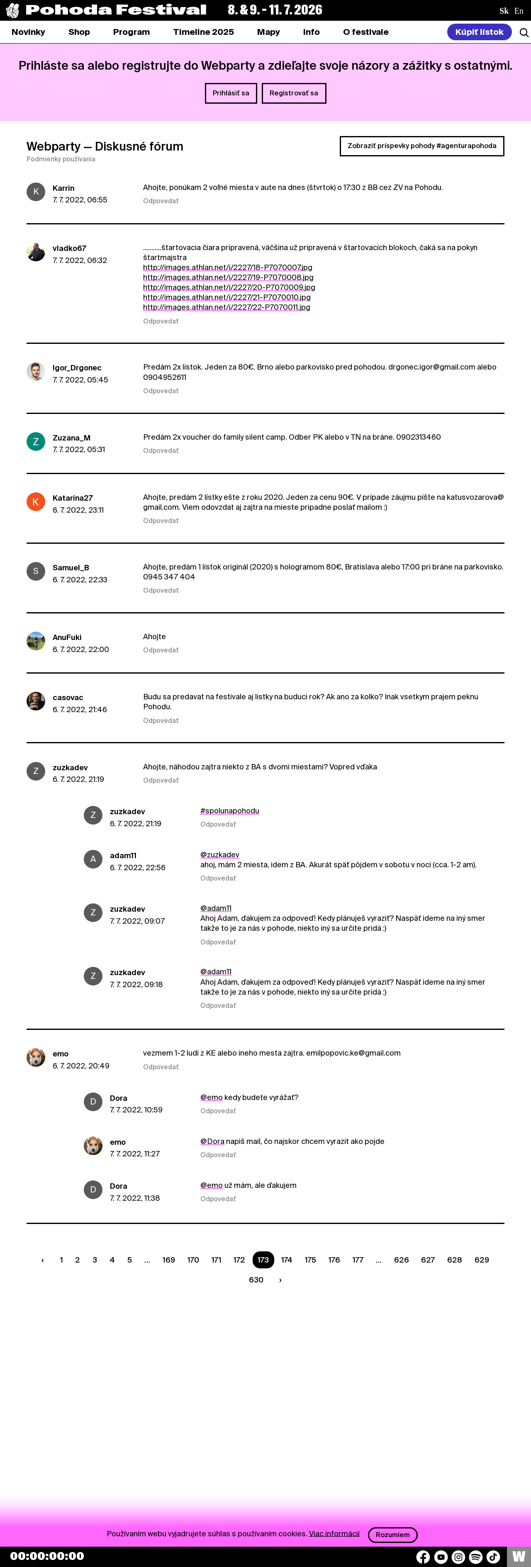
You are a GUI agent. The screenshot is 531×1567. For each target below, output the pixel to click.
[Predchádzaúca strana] (44, 1259)
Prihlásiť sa (231, 93)
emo (60, 1053)
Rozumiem (393, 1535)
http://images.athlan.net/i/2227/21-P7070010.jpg (227, 297)
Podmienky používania (61, 159)
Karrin (63, 188)
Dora (118, 1098)
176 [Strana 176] (334, 1260)
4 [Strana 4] (112, 1260)
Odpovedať (161, 201)
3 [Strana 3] (95, 1260)
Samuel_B (71, 567)
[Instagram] (458, 1557)
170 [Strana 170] (193, 1260)
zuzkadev (70, 767)
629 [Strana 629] (482, 1260)
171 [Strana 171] (217, 1260)
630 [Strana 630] (256, 1279)
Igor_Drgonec (77, 367)
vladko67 (69, 248)
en (519, 10)
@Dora (212, 1141)
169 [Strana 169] (169, 1260)
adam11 (123, 855)
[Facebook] (423, 1557)
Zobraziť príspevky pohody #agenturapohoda (422, 146)
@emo (211, 1097)
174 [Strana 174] (286, 1260)
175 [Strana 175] (310, 1260)
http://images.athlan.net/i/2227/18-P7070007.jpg (227, 267)
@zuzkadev (219, 854)
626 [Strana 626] (401, 1260)
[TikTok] (493, 1557)
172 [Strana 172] (239, 1260)
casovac (68, 697)
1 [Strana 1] (61, 1260)
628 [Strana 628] (454, 1260)
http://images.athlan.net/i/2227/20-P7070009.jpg (229, 287)
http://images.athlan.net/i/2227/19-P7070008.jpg (228, 277)
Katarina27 (73, 498)
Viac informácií (334, 1533)
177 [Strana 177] (358, 1260)
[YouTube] (441, 1557)
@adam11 (215, 908)
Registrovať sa (294, 93)
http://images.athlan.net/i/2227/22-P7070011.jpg (226, 307)
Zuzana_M (71, 437)
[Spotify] (476, 1557)
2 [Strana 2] (77, 1260)
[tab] (79, 32)
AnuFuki (67, 637)
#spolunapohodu (229, 810)
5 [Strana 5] (129, 1260)
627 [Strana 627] (428, 1260)
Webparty (53, 146)
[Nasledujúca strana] (278, 1279)
